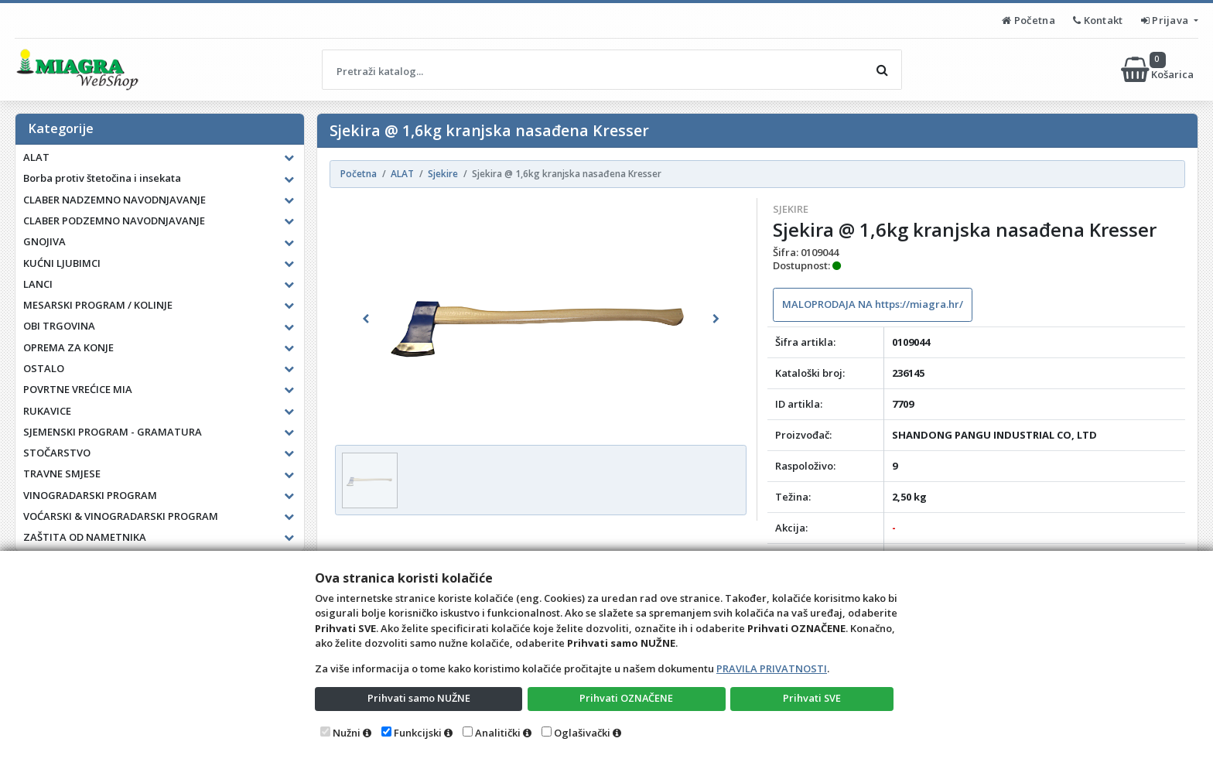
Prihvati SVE (812, 698)
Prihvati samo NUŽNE (418, 698)
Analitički (498, 733)
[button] (366, 319)
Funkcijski (418, 733)
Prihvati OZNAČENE (626, 698)
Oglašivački (582, 733)
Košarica (1158, 69)
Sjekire (790, 209)
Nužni (346, 733)
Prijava (1166, 20)
